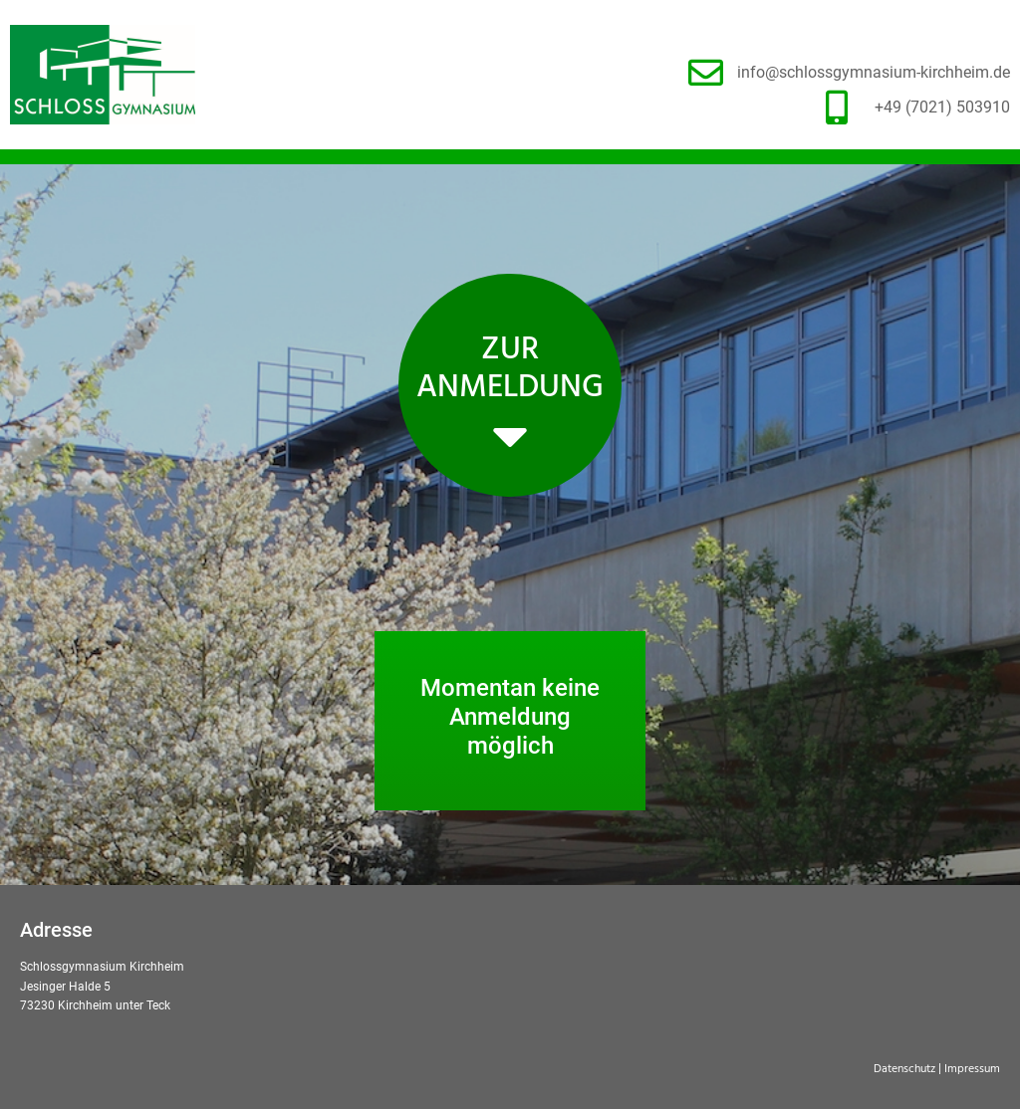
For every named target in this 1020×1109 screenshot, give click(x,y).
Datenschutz (904, 1069)
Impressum (972, 1069)
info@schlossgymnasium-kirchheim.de (873, 72)
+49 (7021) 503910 (942, 107)
